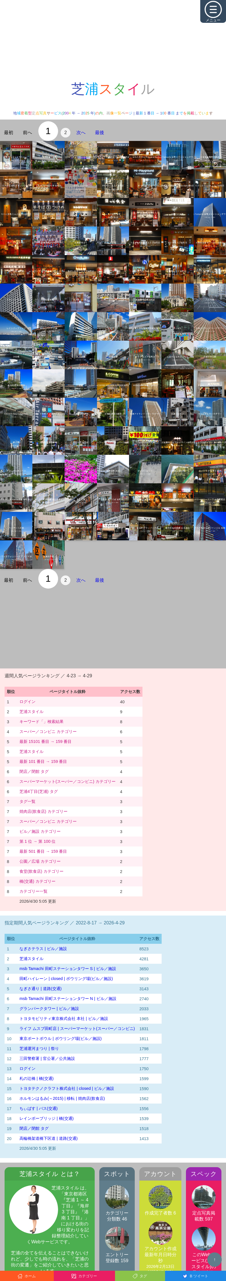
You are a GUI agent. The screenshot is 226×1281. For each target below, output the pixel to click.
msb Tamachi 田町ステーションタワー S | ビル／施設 (67, 968)
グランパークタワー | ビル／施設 (49, 1008)
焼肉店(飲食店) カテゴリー (43, 811)
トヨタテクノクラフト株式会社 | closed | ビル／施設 (66, 1088)
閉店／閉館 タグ (34, 771)
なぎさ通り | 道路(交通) (40, 988)
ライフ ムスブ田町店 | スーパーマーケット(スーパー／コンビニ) (77, 1028)
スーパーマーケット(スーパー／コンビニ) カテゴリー (67, 781)
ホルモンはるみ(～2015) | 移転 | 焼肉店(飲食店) (62, 1098)
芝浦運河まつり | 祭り (39, 1048)
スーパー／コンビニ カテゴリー (48, 731)
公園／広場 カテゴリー (40, 861)
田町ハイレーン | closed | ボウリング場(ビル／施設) (66, 978)
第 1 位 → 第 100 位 (37, 841)
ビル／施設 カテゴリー (40, 831)
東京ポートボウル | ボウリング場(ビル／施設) (60, 1038)
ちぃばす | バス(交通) (38, 1108)
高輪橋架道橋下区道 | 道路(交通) (48, 1138)
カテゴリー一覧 (33, 891)
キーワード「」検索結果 (41, 721)
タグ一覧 (27, 801)
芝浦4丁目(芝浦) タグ (38, 791)
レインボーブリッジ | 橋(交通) (46, 1118)
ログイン (27, 701)
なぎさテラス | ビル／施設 (43, 948)
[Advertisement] (113, 40)
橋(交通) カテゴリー (37, 881)
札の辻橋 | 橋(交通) (36, 1078)
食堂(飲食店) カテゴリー (41, 871)
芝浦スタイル (31, 711)
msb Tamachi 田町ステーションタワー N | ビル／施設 (67, 998)
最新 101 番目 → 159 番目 (43, 761)
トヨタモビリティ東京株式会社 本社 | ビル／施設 (63, 1018)
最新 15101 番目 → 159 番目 (45, 741)
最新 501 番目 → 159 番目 (43, 851)
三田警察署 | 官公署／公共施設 (47, 1058)
